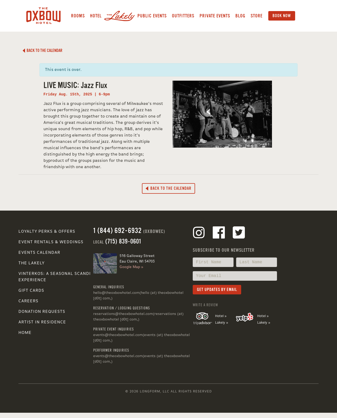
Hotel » (220, 316)
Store (256, 15)
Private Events (215, 15)
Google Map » (131, 267)
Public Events (152, 15)
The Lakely (31, 263)
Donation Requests (41, 312)
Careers (28, 301)
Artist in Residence (42, 322)
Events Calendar (39, 253)
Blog (240, 15)
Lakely (119, 15)
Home (25, 333)
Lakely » (221, 322)
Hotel (96, 15)
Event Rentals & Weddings (50, 242)
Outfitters (183, 15)
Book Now (281, 15)
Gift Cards (31, 291)
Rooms (78, 15)
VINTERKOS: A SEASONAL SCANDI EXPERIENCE (54, 277)
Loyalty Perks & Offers (46, 232)
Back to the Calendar (42, 50)
